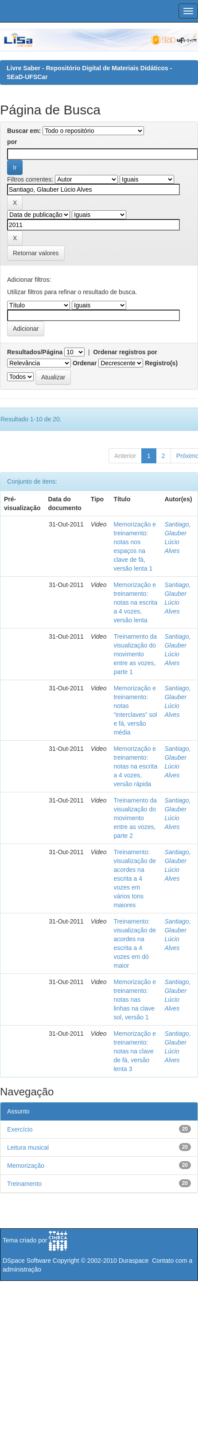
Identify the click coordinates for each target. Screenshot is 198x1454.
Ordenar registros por (125, 352)
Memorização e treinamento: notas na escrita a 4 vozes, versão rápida (135, 766)
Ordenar (85, 363)
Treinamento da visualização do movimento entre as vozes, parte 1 (135, 654)
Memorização (25, 1165)
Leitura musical (28, 1147)
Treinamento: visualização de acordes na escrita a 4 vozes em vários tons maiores (134, 878)
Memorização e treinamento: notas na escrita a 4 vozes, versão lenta (135, 602)
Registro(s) (161, 363)
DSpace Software (27, 1260)
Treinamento (24, 1183)
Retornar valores (36, 253)
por (12, 141)
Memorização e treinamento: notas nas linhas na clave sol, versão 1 (134, 999)
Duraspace (134, 1260)
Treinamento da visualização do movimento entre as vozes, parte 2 (135, 818)
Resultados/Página (34, 352)
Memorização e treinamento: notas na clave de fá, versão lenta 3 (134, 1051)
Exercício (20, 1129)
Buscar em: (24, 130)
